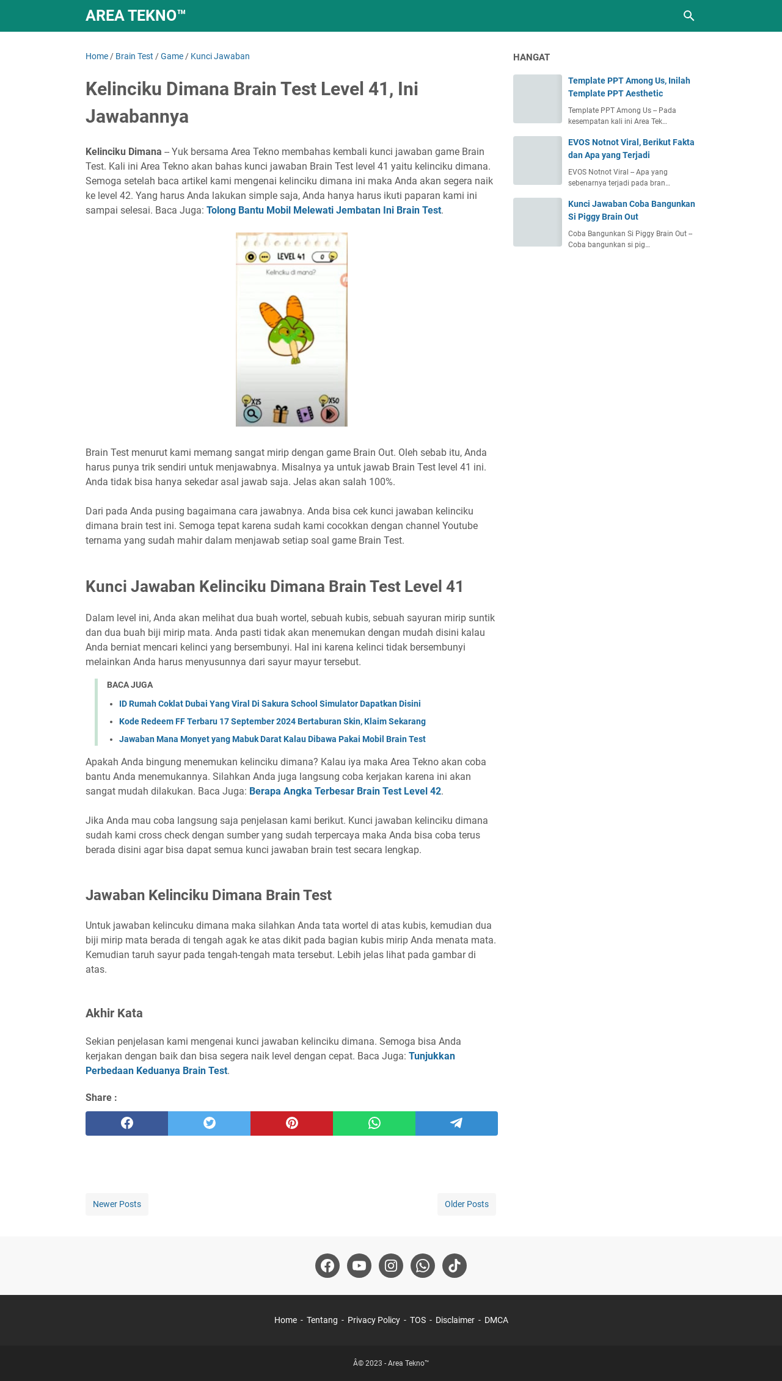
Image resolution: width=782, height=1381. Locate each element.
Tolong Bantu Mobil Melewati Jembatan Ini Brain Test (323, 210)
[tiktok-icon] (454, 1265)
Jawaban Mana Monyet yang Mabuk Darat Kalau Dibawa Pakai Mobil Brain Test (272, 739)
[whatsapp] (374, 1123)
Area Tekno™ (136, 15)
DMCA (496, 1320)
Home (285, 1320)
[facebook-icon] (327, 1265)
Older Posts (467, 1204)
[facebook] (127, 1123)
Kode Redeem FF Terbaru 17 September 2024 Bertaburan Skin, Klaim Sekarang (272, 721)
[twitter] (209, 1123)
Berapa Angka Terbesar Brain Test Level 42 (345, 791)
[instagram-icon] (391, 1265)
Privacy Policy (374, 1320)
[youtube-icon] (359, 1265)
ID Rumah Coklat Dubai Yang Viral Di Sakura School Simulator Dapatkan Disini (270, 704)
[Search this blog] (689, 16)
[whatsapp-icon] (423, 1265)
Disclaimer (455, 1320)
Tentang (322, 1320)
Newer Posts (117, 1204)
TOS (418, 1320)
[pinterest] (291, 1123)
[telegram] (456, 1123)
